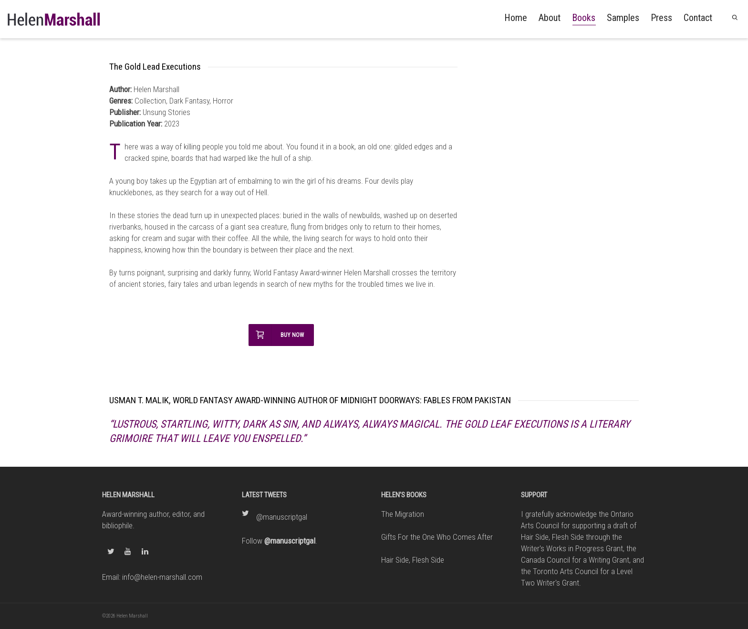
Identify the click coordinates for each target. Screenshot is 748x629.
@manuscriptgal (281, 517)
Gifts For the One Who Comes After (437, 537)
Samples (623, 17)
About (550, 17)
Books (583, 18)
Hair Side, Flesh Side (412, 560)
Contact (698, 17)
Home (515, 17)
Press (661, 17)
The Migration (402, 514)
